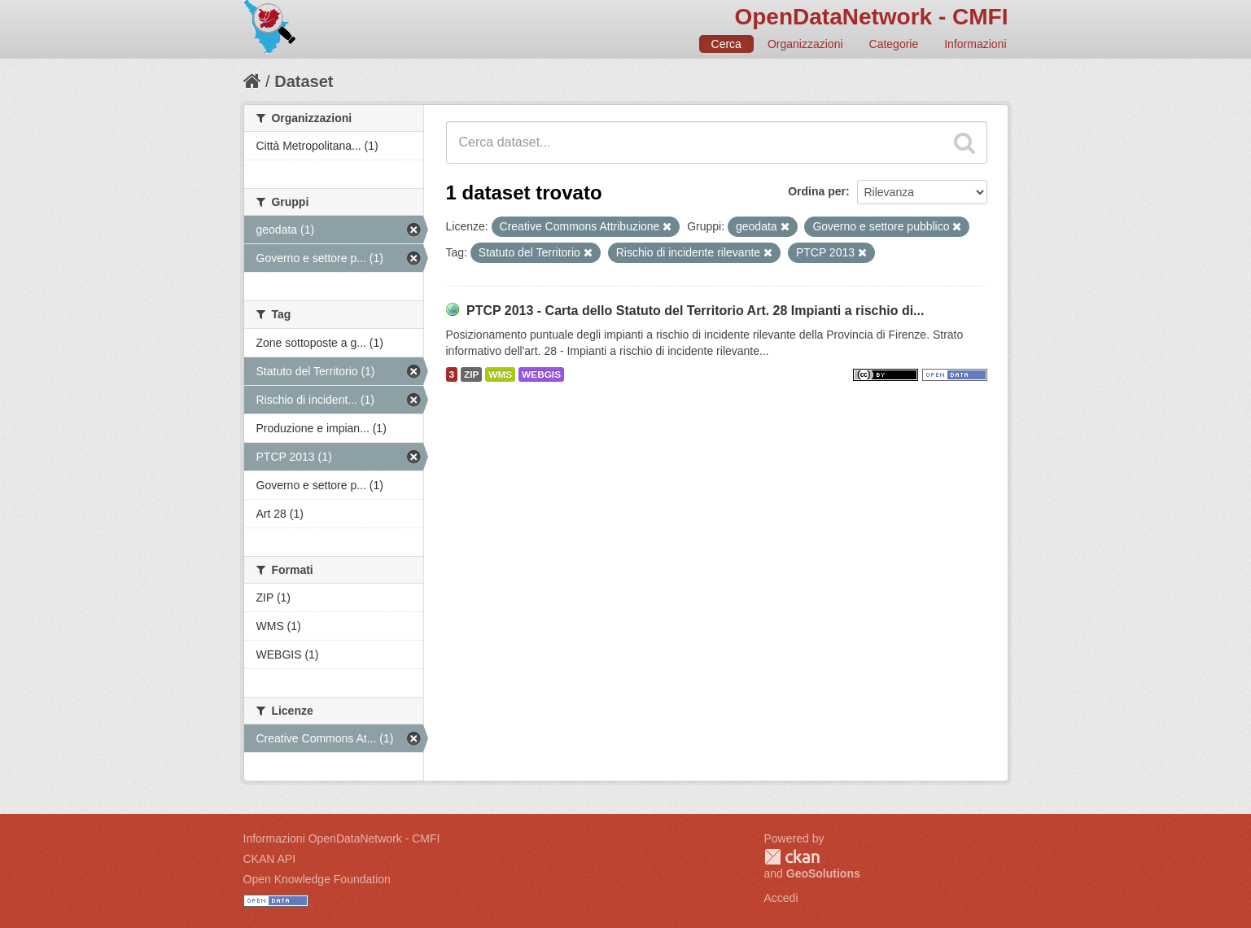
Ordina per (817, 191)
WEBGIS (541, 374)
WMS (500, 374)
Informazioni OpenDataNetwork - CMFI (341, 838)
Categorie (894, 43)
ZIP (471, 374)
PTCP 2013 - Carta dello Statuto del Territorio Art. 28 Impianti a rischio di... (695, 310)
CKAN (792, 856)
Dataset (303, 81)
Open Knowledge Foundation (317, 879)
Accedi (781, 897)
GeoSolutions (823, 873)
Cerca (726, 43)
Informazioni (975, 43)
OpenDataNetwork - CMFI (871, 16)
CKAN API (269, 858)
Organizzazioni (805, 43)
